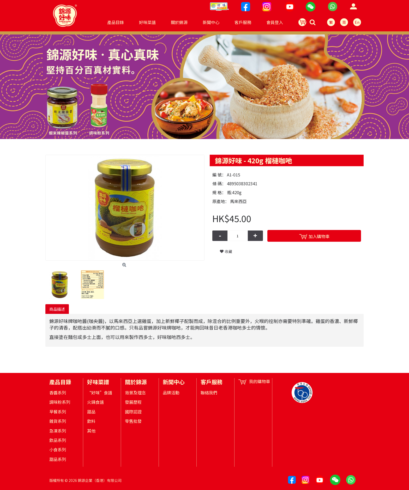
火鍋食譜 (95, 402)
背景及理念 (135, 392)
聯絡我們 (209, 392)
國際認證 (133, 411)
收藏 (228, 251)
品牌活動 (171, 392)
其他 (91, 431)
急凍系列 (57, 431)
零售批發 (133, 421)
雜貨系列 (57, 421)
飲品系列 (57, 440)
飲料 (91, 421)
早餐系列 (57, 411)
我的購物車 (254, 381)
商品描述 (57, 309)
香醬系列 (57, 392)
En (357, 22)
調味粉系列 (59, 402)
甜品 (91, 411)
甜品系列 (57, 459)
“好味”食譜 (99, 392)
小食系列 (57, 449)
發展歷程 (133, 402)
